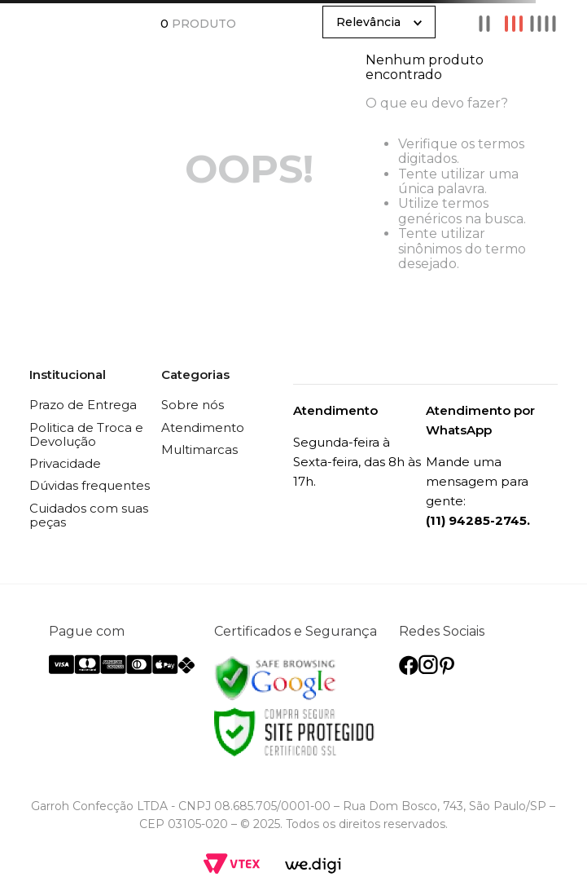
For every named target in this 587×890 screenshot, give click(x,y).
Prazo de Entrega (83, 404)
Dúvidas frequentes (89, 485)
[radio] (484, 23)
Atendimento (202, 427)
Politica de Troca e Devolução (86, 434)
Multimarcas (199, 449)
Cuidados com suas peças (88, 515)
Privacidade (65, 463)
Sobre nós (192, 404)
